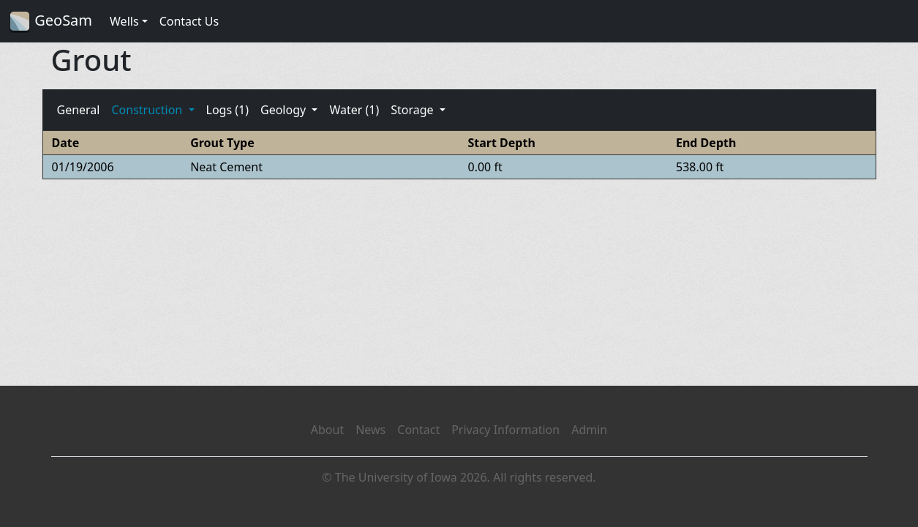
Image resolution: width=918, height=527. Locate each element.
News (370, 430)
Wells (124, 21)
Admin (589, 430)
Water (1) (354, 110)
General (78, 110)
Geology (284, 110)
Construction (148, 110)
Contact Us (189, 21)
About (327, 430)
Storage (414, 110)
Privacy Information (505, 430)
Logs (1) (227, 110)
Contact (418, 430)
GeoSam (50, 21)
